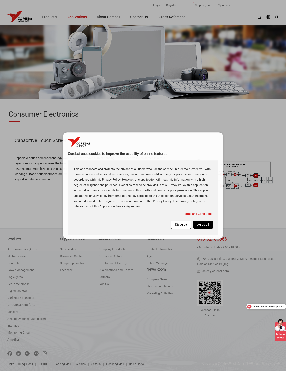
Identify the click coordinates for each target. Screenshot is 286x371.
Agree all (203, 224)
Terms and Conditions (197, 214)
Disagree (181, 224)
